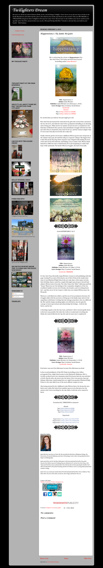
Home (66, 558)
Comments (16, 296)
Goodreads (62, 272)
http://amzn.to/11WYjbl (68, 114)
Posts (15, 293)
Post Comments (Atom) (53, 562)
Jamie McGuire (71, 61)
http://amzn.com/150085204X (70, 420)
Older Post (87, 558)
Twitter (53, 482)
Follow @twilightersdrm (18, 34)
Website (42, 482)
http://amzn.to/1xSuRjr (68, 111)
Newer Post (44, 558)
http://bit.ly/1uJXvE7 (68, 412)
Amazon (69, 272)
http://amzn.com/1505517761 (70, 422)
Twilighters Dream (29, 10)
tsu (62, 482)
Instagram (58, 482)
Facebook (47, 482)
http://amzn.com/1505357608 (70, 419)
